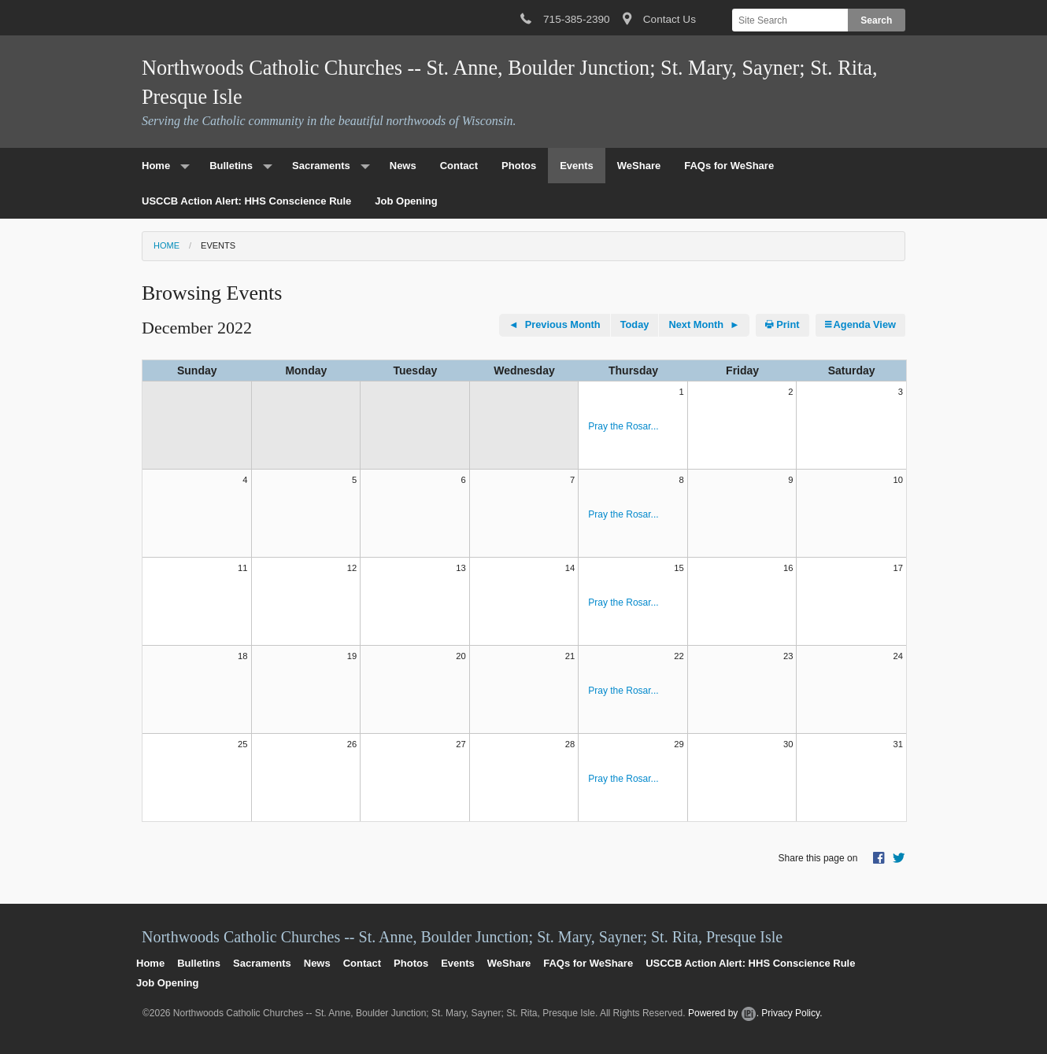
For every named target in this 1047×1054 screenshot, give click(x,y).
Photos (518, 165)
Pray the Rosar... (623, 426)
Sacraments (321, 165)
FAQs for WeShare (729, 165)
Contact (459, 165)
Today (634, 324)
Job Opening (406, 201)
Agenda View (861, 324)
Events (577, 165)
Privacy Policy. (791, 1013)
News (403, 165)
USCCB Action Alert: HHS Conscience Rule (246, 201)
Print (782, 324)
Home (156, 165)
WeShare (638, 165)
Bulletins (231, 165)
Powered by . (723, 1013)
